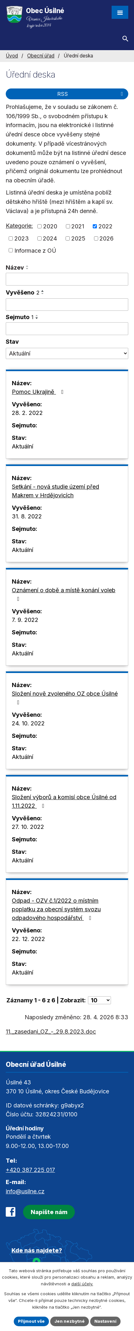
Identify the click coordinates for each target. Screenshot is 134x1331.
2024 (50, 238)
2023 (21, 238)
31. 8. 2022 (27, 516)
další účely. (82, 1284)
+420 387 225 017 (30, 1170)
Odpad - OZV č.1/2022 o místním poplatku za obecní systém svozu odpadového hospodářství (56, 909)
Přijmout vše (31, 1321)
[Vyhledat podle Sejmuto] (67, 328)
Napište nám (49, 1212)
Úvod (12, 56)
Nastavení (105, 1321)
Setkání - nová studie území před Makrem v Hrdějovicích (55, 491)
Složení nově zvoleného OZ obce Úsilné (65, 697)
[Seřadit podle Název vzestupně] (27, 266)
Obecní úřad (40, 56)
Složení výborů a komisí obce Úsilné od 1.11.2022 (64, 801)
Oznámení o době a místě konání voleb (63, 594)
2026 (106, 238)
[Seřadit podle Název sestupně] (27, 268)
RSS (91, 94)
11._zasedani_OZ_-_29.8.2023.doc (51, 1031)
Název (15, 267)
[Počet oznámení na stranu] (99, 1000)
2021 (77, 226)
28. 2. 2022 (27, 412)
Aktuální (22, 446)
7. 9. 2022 (25, 619)
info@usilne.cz (25, 1191)
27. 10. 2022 (28, 826)
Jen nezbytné (69, 1321)
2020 (50, 226)
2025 (78, 238)
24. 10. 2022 (28, 723)
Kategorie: (19, 225)
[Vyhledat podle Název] (67, 279)
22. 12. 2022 (28, 939)
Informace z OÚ (35, 250)
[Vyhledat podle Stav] (67, 353)
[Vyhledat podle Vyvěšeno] (67, 304)
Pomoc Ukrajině (39, 391)
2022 (106, 226)
